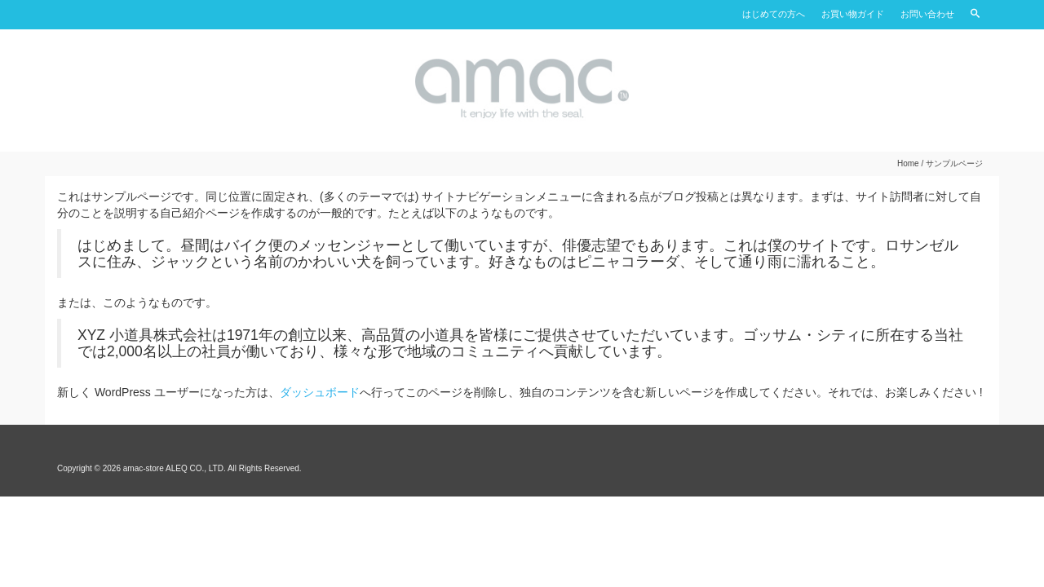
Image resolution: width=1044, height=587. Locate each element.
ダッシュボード (320, 392)
